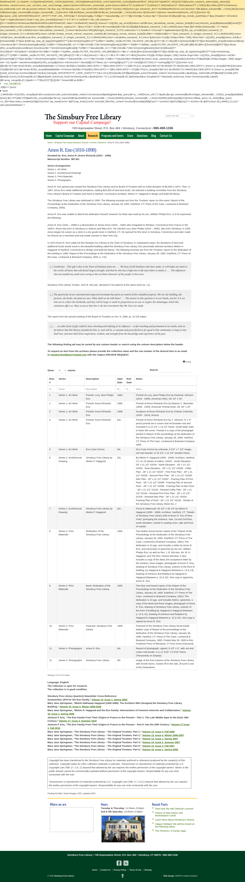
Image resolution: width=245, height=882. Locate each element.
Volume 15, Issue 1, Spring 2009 (160, 749)
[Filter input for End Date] (129, 389)
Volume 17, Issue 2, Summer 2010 (78, 721)
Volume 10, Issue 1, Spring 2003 (109, 699)
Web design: (169, 876)
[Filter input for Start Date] (120, 389)
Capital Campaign (64, 135)
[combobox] (60, 370)
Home (49, 135)
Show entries (61, 370)
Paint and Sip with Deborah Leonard (174, 808)
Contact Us (166, 135)
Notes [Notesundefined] (139, 378)
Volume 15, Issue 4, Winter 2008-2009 (80, 706)
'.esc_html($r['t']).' (12, 83)
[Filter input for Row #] (52, 389)
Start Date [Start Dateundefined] (120, 380)
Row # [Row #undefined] (51, 380)
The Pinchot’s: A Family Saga (170, 830)
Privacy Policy (120, 870)
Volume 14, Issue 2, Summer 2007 (161, 742)
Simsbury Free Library (64, 876)
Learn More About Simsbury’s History (174, 819)
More (5, 90)
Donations (142, 135)
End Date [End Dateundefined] (129, 380)
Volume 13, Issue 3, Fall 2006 (158, 731)
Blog (153, 135)
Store (130, 135)
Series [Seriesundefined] (62, 378)
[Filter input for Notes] (163, 389)
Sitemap (148, 870)
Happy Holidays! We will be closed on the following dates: (175, 825)
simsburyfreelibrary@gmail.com (68, 354)
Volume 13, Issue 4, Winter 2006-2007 (163, 735)
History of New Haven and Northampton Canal (169, 814)
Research (93, 135)
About (81, 135)
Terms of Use (135, 870)
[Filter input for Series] (70, 389)
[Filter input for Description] (99, 389)
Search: (170, 370)
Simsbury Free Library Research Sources (71, 143)
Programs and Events (112, 135)
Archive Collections (98, 143)
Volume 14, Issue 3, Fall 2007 (158, 746)
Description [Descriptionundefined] (92, 378)
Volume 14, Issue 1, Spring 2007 (160, 738)
